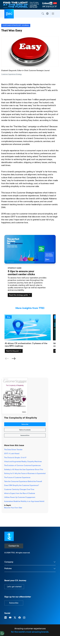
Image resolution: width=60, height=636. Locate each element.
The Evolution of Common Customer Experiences (22, 465)
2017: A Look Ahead (11, 453)
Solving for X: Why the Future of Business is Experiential (25, 473)
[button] (13, 358)
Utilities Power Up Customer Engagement (19, 497)
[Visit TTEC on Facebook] (19, 617)
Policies (8, 568)
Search (43, 13)
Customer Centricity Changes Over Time (19, 489)
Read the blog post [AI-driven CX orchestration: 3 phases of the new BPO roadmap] (13, 351)
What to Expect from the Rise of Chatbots (19, 493)
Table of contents (25, 430)
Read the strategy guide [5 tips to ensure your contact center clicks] (20, 295)
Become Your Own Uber (13, 508)
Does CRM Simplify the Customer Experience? (21, 485)
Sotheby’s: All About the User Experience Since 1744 (23, 469)
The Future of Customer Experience (17, 477)
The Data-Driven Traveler (13, 449)
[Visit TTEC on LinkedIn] (5, 617)
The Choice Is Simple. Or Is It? (15, 457)
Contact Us (14, 546)
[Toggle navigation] (53, 14)
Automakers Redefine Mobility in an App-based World (24, 501)
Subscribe (24, 424)
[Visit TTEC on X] (15, 617)
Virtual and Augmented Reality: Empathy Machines (23, 461)
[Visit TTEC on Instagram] (24, 617)
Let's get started (14, 586)
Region (47, 13)
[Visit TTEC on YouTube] (10, 617)
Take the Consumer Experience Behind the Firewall (23, 481)
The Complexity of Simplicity (20, 418)
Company (8, 562)
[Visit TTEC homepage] (9, 536)
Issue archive (24, 435)
